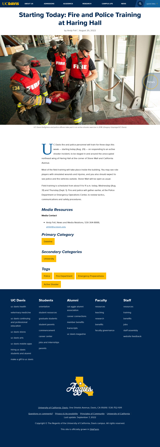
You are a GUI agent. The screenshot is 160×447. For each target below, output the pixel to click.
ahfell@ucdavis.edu (56, 226)
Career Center (45, 336)
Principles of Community (92, 413)
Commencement (47, 330)
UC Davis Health (18, 306)
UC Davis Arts (17, 337)
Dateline (48, 241)
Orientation (44, 306)
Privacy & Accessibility (66, 413)
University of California (118, 413)
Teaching (99, 312)
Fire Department (64, 276)
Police (47, 276)
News (123, 3)
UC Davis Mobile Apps (21, 343)
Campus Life (107, 3)
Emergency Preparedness (91, 276)
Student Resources (48, 312)
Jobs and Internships (49, 342)
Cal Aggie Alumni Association (75, 308)
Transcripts (72, 328)
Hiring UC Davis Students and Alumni (21, 351)
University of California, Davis (53, 407)
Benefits (99, 324)
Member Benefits (75, 322)
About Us (29, 3)
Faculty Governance (104, 330)
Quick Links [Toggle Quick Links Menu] (151, 3)
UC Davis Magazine (76, 334)
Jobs (125, 324)
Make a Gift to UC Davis (22, 359)
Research (87, 3)
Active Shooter (51, 284)
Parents (42, 348)
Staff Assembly (130, 330)
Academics (68, 3)
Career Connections (76, 316)
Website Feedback (132, 336)
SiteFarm (94, 429)
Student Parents (47, 324)
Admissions (49, 3)
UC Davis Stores (18, 331)
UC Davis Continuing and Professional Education (20, 322)
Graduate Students (48, 318)
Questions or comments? (40, 413)
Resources (100, 306)
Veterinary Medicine (21, 312)
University (49, 258)
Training (127, 312)
